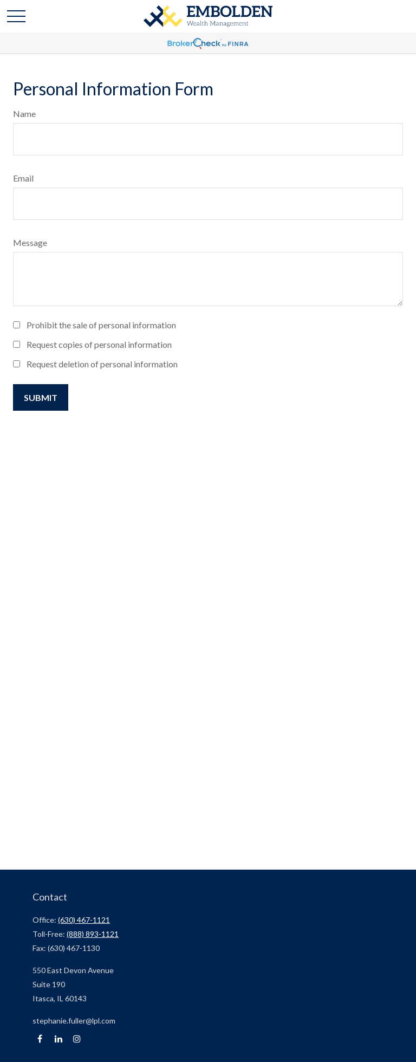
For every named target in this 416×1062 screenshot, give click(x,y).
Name (24, 113)
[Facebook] (39, 1039)
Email (23, 178)
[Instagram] (76, 1039)
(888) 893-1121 (93, 933)
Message (30, 242)
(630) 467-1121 (84, 919)
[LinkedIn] (58, 1039)
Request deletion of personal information (102, 364)
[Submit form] (40, 397)
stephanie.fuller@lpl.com (73, 1020)
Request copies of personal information (99, 344)
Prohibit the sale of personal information (101, 325)
